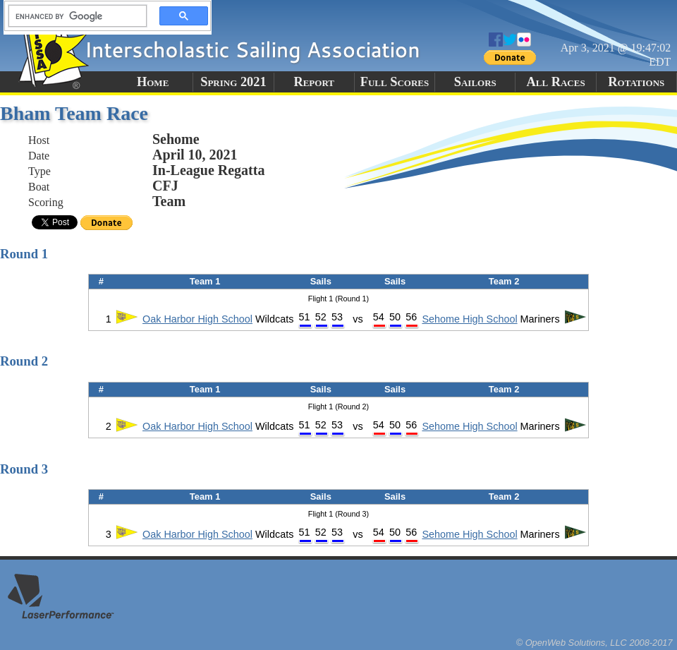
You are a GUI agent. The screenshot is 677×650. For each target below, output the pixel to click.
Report (313, 82)
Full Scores (394, 82)
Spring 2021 (233, 82)
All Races (555, 82)
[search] (73, 16)
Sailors (475, 82)
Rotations (636, 82)
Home (153, 82)
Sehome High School (469, 319)
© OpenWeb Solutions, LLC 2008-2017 (594, 642)
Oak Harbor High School (197, 319)
